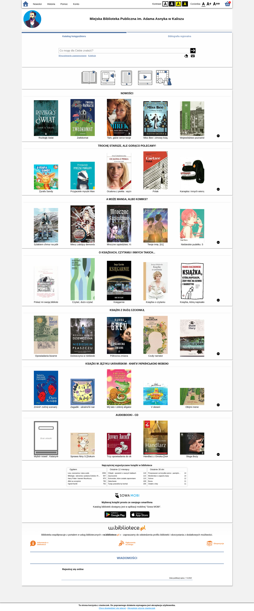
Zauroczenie (112, 476)
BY (185, 3)
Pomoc (64, 4)
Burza (150, 481)
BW (172, 3)
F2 (216, 3)
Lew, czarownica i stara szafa (78, 473)
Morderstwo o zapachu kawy (158, 476)
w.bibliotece (111, 534)
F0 (203, 3)
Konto (76, 4)
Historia (51, 4)
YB (178, 3)
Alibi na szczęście (74, 481)
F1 (209, 3)
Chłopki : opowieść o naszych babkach (122, 473)
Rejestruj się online (73, 569)
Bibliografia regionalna (179, 36)
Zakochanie (112, 481)
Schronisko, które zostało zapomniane (122, 478)
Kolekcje (92, 55)
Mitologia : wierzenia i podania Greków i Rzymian (86, 476)
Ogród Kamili (72, 484)
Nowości (37, 4)
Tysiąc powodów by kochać (118, 484)
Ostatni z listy (153, 484)
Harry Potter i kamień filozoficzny (80, 478)
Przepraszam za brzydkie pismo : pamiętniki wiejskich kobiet (170, 473)
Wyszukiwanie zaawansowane (73, 55)
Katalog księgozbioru (74, 36)
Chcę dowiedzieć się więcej (112, 608)
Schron (150, 478)
